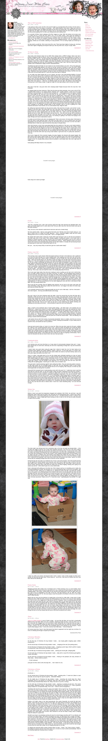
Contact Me (88, 27)
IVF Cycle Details (89, 34)
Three (29, 616)
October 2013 (88, 43)
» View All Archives (89, 50)
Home (86, 24)
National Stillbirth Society (14, 62)
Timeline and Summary (90, 32)
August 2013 (88, 47)
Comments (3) (77, 336)
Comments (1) (77, 732)
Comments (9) (77, 580)
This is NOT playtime (35, 23)
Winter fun (31, 389)
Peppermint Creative (60, 739)
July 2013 (87, 48)
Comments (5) (77, 47)
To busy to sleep (33, 52)
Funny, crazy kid (33, 252)
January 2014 (88, 40)
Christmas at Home (34, 669)
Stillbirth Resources (89, 30)
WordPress (47, 739)
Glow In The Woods (13, 41)
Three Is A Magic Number (34, 620)
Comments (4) (77, 216)
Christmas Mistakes (34, 637)
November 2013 (89, 42)
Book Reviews (88, 29)
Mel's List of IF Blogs (13, 51)
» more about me (11, 37)
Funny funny (32, 585)
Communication (33, 340)
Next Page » (31, 735)
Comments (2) (77, 385)
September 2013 (89, 45)
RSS (39, 739)
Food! (30, 221)
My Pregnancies (89, 35)
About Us (87, 25)
